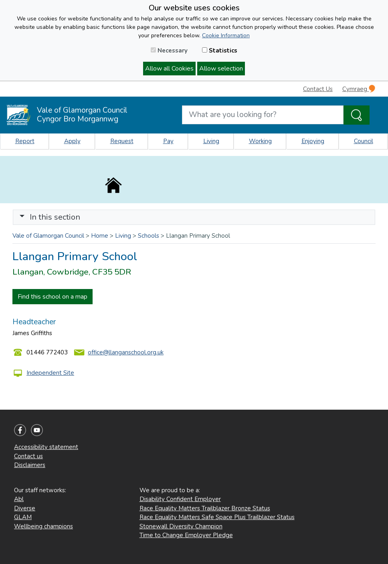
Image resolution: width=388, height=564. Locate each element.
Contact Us (318, 89)
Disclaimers (29, 465)
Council (363, 141)
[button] (22, 217)
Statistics (219, 50)
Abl (19, 499)
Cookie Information (226, 35)
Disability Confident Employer (180, 499)
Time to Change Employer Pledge (186, 535)
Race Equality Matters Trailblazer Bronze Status (204, 508)
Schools (148, 236)
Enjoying (312, 141)
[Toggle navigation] (194, 217)
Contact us (28, 456)
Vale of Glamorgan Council (48, 236)
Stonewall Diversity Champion (180, 526)
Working (260, 141)
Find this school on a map (52, 296)
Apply (72, 141)
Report (24, 141)
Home (99, 236)
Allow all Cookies (169, 68)
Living (211, 141)
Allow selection (221, 68)
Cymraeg (358, 89)
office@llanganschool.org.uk (126, 352)
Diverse (24, 508)
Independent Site (50, 373)
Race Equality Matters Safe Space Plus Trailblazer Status (217, 517)
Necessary (169, 50)
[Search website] (263, 114)
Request (121, 141)
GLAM (23, 517)
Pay (168, 141)
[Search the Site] (357, 115)
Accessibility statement (46, 447)
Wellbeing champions (43, 526)
